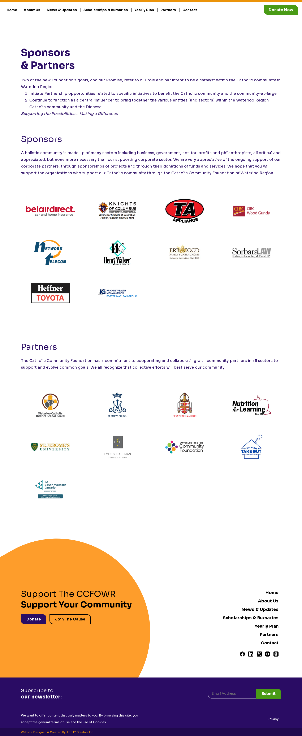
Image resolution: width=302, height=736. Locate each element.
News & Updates (62, 10)
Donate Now (281, 10)
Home (12, 10)
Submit (269, 693)
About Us (32, 10)
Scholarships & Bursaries (105, 10)
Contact (189, 10)
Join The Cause (70, 619)
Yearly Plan (144, 10)
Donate (33, 619)
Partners (168, 10)
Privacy (273, 718)
